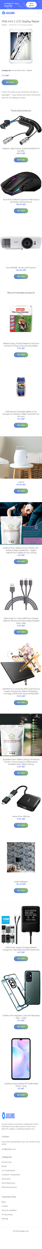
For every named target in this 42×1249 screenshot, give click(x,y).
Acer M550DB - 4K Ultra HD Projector (21, 267)
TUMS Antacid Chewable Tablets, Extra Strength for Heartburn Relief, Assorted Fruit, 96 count (21, 414)
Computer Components (11, 1175)
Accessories (6, 1162)
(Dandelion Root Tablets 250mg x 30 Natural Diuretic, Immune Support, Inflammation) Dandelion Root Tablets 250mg (21, 761)
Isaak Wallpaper (21, 881)
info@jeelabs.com (9, 1149)
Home (4, 25)
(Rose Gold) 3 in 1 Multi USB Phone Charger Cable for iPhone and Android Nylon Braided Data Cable (21, 620)
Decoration (6, 1179)
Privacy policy (7, 1214)
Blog (3, 1202)
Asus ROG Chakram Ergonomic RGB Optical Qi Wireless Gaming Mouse (21, 200)
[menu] (38, 12)
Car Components (8, 1170)
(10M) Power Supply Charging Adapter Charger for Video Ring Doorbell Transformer (21, 948)
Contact (5, 1206)
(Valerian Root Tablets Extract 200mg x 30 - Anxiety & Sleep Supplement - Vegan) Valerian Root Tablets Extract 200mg (21, 550)
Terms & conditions (9, 1210)
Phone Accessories (9, 1187)
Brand (4, 1166)
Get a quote (31, 4)
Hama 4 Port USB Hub (21, 816)
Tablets (29, 70)
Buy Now (10, 82)
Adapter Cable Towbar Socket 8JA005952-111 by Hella (21, 149)
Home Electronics (19, 70)
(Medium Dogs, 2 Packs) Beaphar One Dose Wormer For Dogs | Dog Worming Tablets (21, 344)
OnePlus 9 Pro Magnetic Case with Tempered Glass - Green (21, 1016)
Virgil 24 (21, 482)
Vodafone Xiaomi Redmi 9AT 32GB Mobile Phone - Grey (21, 1084)
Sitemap (5, 1219)
